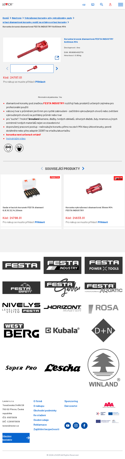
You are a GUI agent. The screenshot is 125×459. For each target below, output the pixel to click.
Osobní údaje (41, 419)
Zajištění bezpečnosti (46, 429)
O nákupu (39, 405)
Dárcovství (70, 405)
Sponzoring (71, 401)
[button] (57, 68)
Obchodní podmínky (45, 410)
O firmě (38, 401)
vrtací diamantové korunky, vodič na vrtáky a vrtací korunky (35, 22)
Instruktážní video (16, 138)
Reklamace (40, 424)
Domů (6, 18)
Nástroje (16, 18)
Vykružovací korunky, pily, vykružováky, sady (48, 18)
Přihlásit (40, 81)
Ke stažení (40, 415)
